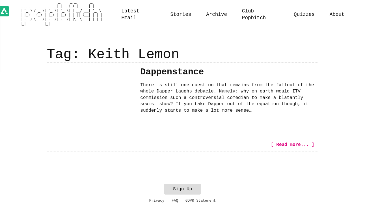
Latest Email (130, 14)
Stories (180, 14)
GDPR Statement (200, 201)
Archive (216, 14)
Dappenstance (172, 72)
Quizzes (304, 14)
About (337, 14)
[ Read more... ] (292, 144)
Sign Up (182, 189)
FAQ (175, 201)
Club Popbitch (254, 14)
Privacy (157, 201)
